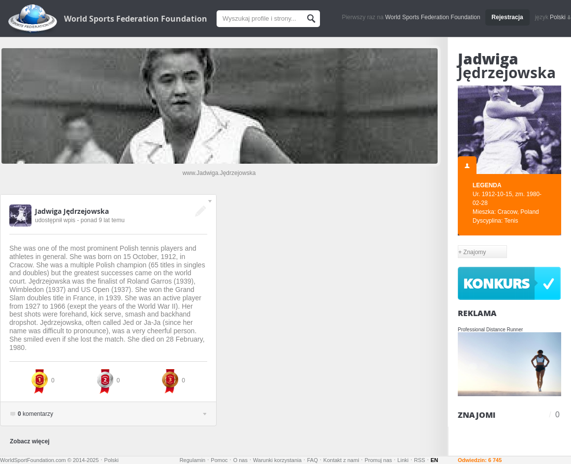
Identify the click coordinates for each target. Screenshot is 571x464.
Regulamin (193, 460)
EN (434, 460)
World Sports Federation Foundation (135, 18)
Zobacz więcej (30, 441)
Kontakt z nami (341, 460)
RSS (419, 460)
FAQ (312, 460)
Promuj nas (378, 460)
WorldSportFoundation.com (33, 460)
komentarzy (112, 414)
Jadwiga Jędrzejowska (72, 211)
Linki (403, 460)
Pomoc (219, 460)
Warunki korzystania (277, 460)
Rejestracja (507, 17)
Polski (560, 17)
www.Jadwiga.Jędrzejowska (219, 173)
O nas (240, 460)
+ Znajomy (472, 252)
